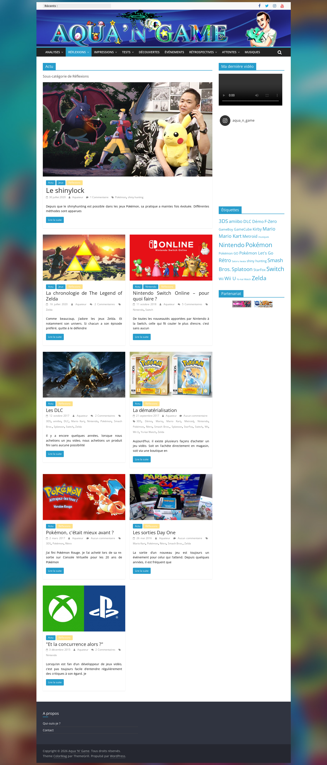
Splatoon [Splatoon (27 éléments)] (242, 269)
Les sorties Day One (154, 532)
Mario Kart (78, 421)
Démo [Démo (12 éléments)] (258, 221)
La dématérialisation (155, 410)
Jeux (60, 182)
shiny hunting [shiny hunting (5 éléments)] (257, 261)
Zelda (49, 310)
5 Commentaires (190, 304)
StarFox (188, 426)
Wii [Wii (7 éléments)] (221, 278)
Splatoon (59, 426)
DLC (66, 421)
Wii (206, 426)
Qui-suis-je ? (51, 723)
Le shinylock (65, 190)
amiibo (57, 421)
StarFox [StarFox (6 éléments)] (259, 269)
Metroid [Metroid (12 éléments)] (249, 236)
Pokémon (120, 197)
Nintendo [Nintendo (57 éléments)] (232, 245)
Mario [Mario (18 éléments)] (269, 229)
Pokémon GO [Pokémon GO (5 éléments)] (228, 253)
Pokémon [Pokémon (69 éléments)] (258, 245)
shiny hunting (135, 197)
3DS (48, 421)
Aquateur (78, 197)
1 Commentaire (97, 197)
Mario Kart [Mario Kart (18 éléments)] (230, 236)
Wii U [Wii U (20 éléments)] (230, 278)
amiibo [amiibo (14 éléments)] (235, 221)
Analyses (52, 52)
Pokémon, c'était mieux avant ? (80, 532)
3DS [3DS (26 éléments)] (223, 221)
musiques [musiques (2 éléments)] (263, 236)
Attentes (229, 52)
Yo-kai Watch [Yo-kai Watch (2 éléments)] (244, 279)
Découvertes (149, 52)
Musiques (252, 52)
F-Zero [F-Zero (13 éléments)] (270, 221)
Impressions (104, 52)
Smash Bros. (162, 426)
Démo (148, 421)
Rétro (149, 426)
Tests (126, 52)
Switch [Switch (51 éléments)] (275, 269)
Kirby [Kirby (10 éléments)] (257, 229)
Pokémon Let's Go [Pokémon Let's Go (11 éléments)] (256, 253)
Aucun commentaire (193, 415)
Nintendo (150, 286)
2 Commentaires (102, 304)
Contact (48, 730)
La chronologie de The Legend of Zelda (84, 296)
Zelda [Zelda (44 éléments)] (259, 278)
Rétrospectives (201, 52)
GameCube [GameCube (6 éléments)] (243, 229)
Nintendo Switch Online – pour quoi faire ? (171, 296)
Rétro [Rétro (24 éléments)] (225, 260)
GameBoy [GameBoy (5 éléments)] (226, 229)
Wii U (136, 432)
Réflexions (77, 52)
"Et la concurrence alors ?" (74, 644)
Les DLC (54, 410)
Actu (50, 182)
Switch (149, 310)
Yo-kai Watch (148, 432)
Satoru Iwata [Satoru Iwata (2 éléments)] (239, 261)
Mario (159, 421)
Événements (174, 52)
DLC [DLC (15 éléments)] (247, 221)
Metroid (189, 421)
